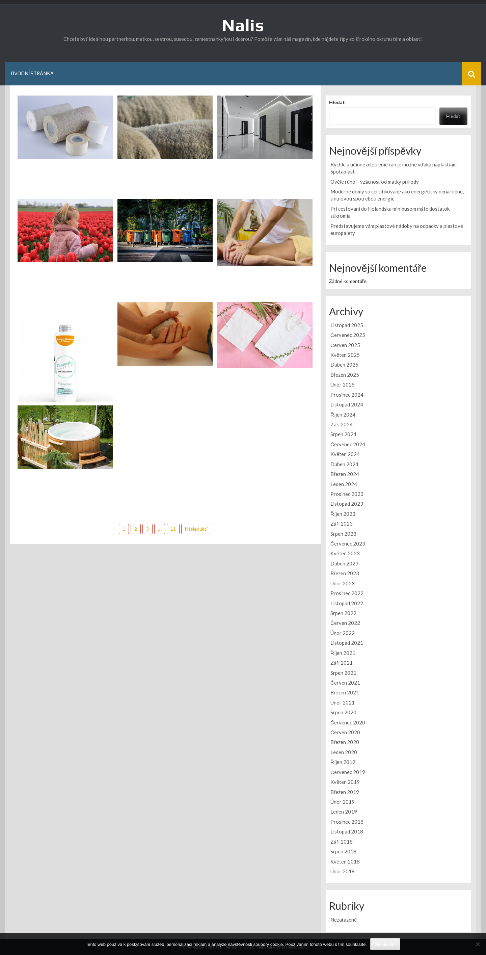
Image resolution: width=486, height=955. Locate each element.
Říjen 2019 (342, 762)
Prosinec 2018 (346, 822)
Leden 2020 (343, 752)
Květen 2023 (345, 553)
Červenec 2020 (347, 722)
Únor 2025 (342, 384)
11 (173, 529)
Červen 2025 (345, 345)
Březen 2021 (344, 692)
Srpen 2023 (343, 534)
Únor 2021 (342, 702)
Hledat (337, 102)
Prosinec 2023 (346, 494)
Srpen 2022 (343, 613)
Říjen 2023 (342, 514)
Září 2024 (341, 424)
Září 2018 (341, 842)
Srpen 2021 (343, 673)
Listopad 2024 (346, 404)
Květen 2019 (345, 782)
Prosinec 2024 (346, 395)
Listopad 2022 (346, 603)
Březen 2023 (344, 573)
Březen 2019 (344, 792)
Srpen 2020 (343, 712)
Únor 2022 (342, 633)
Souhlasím (385, 944)
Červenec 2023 (347, 543)
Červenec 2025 (347, 335)
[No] (477, 944)
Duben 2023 (344, 563)
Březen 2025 (344, 375)
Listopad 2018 (346, 831)
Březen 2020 (344, 742)
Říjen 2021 (342, 653)
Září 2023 (341, 524)
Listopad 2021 (346, 643)
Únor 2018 (342, 871)
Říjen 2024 (342, 415)
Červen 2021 (345, 683)
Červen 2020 (345, 732)
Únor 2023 (342, 583)
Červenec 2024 (347, 444)
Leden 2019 (343, 811)
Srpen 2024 (343, 434)
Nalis (243, 25)
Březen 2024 (344, 474)
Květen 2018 (345, 861)
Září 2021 (341, 663)
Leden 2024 (343, 484)
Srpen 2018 (343, 851)
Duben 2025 (344, 365)
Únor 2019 (342, 802)
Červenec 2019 (347, 772)
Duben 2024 (344, 464)
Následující (196, 529)
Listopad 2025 (346, 325)
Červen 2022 (345, 623)
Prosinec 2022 (346, 593)
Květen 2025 (345, 355)
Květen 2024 (345, 454)
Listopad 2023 (346, 504)
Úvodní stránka (32, 73)
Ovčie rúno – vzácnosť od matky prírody (374, 182)
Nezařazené (343, 920)
